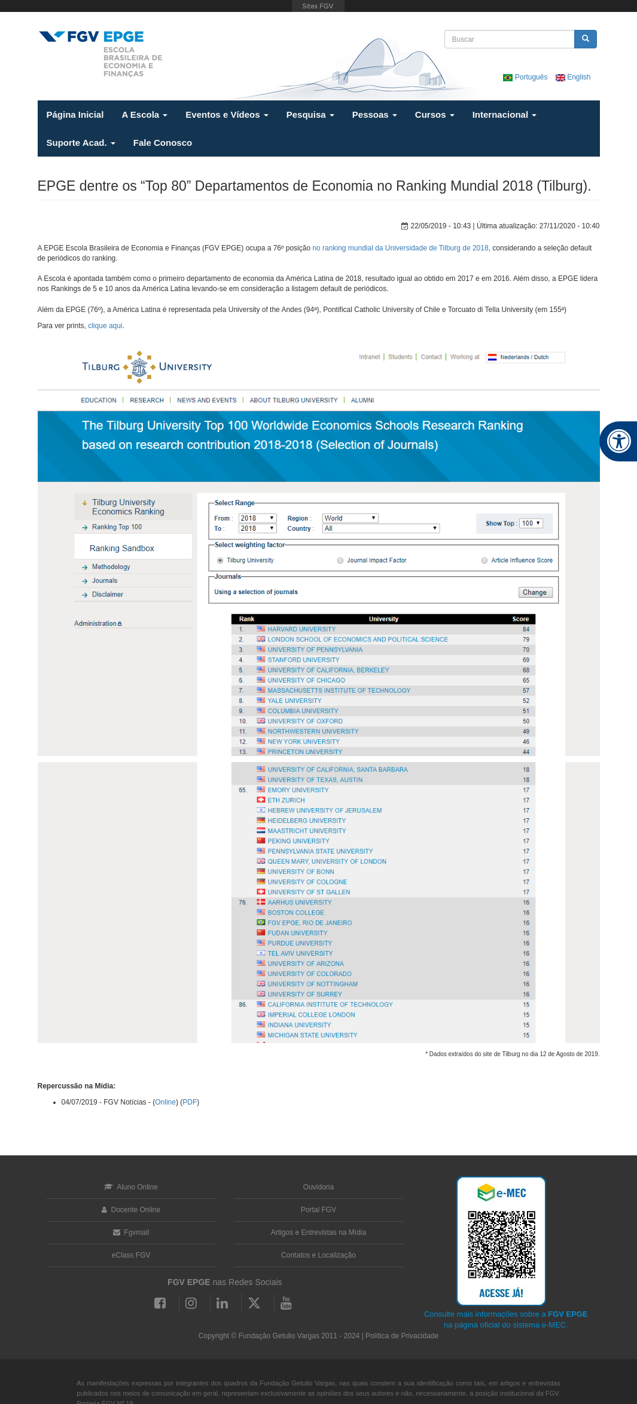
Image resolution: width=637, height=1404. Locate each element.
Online (165, 1102)
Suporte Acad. (81, 142)
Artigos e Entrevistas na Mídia (318, 1232)
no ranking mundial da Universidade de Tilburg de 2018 (400, 248)
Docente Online (131, 1210)
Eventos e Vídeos (226, 114)
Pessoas (374, 114)
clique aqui (105, 326)
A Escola (144, 114)
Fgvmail (131, 1232)
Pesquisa (310, 114)
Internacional (505, 114)
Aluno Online (130, 1187)
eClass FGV (131, 1255)
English (573, 77)
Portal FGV (318, 1210)
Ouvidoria (318, 1187)
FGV (318, 6)
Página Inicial (75, 114)
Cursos (435, 114)
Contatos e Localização (318, 1255)
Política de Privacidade (401, 1336)
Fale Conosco (162, 142)
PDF (189, 1102)
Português (526, 77)
